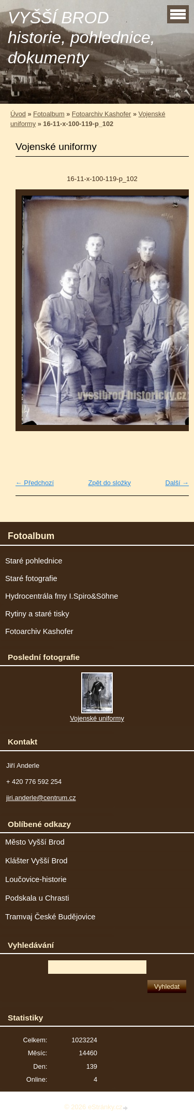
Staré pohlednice (33, 561)
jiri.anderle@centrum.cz (41, 798)
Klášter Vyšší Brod (36, 861)
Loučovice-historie (36, 879)
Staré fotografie (31, 578)
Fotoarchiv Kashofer (101, 114)
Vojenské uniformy (97, 718)
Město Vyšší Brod (35, 842)
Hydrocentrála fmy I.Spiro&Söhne (61, 596)
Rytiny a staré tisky (37, 614)
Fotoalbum (48, 114)
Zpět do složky (109, 483)
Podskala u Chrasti (37, 898)
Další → (177, 483)
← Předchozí (35, 483)
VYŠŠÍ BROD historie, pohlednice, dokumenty (81, 37)
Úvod (18, 114)
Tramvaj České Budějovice (50, 917)
